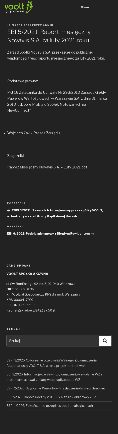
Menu (83, 7)
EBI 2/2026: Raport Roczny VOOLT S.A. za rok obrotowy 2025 (51, 397)
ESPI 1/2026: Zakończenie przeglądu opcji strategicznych (49, 406)
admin (48, 25)
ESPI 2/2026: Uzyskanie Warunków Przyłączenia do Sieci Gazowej (55, 388)
